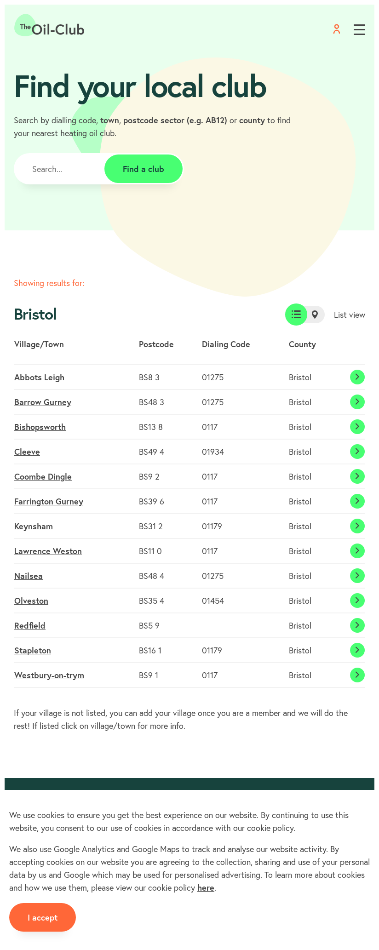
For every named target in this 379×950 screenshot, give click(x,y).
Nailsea (28, 575)
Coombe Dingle (43, 476)
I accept (42, 917)
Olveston (31, 600)
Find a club (143, 168)
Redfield (30, 625)
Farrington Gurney (48, 501)
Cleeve (27, 451)
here (205, 887)
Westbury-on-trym (49, 675)
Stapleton (32, 650)
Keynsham (33, 526)
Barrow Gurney (42, 401)
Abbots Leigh (39, 377)
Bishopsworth (40, 426)
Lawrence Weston (48, 550)
